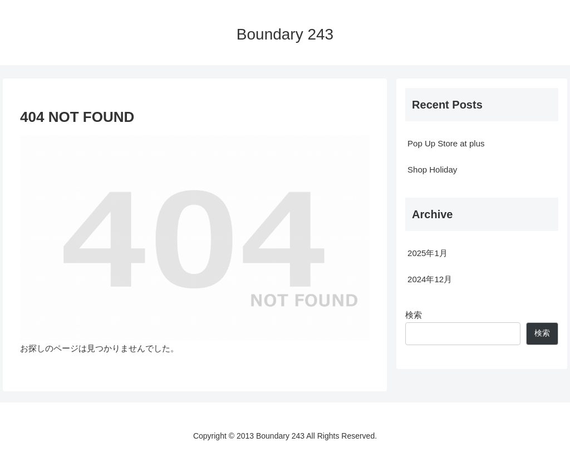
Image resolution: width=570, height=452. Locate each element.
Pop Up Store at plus (445, 143)
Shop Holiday (432, 169)
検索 (413, 315)
